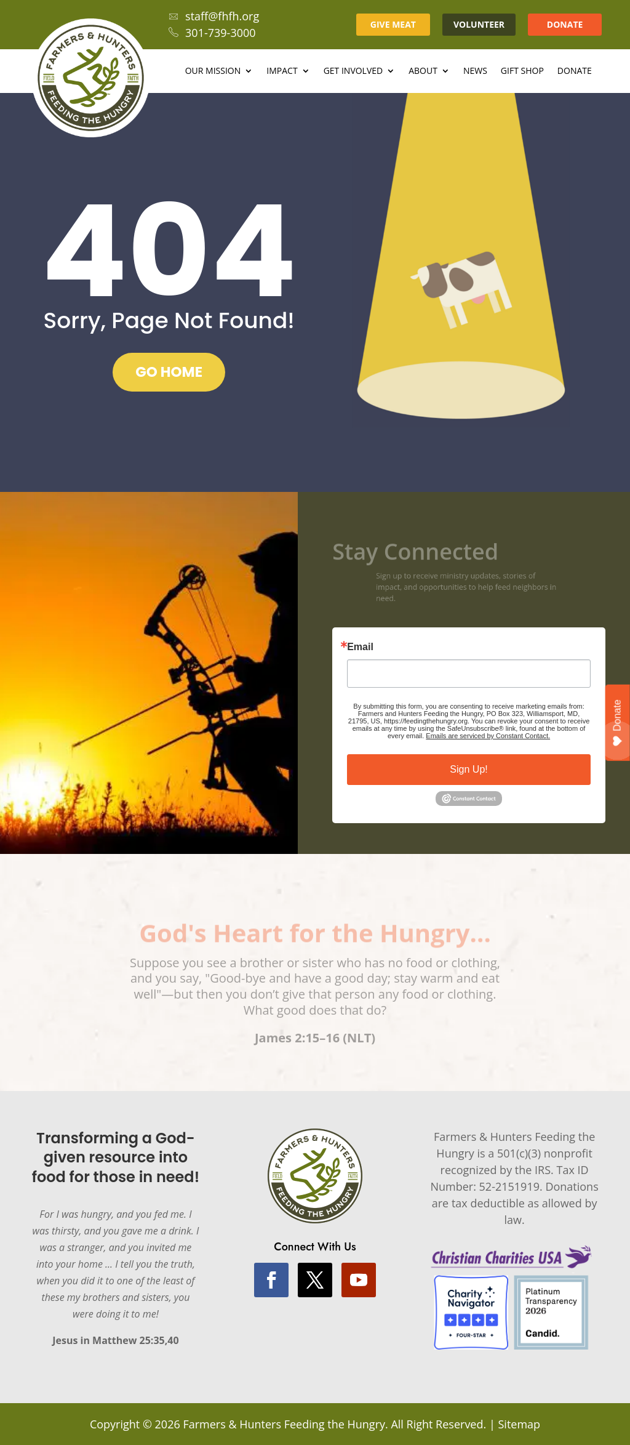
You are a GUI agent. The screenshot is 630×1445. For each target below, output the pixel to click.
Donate (574, 71)
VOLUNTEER (478, 24)
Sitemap (519, 1424)
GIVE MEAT (393, 24)
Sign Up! (468, 769)
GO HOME (168, 372)
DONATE (565, 24)
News (475, 71)
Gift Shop (522, 71)
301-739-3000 (212, 32)
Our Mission (213, 71)
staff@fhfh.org (214, 16)
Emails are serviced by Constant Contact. (488, 735)
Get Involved (353, 71)
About (423, 71)
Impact (281, 71)
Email (360, 647)
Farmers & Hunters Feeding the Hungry (284, 1424)
